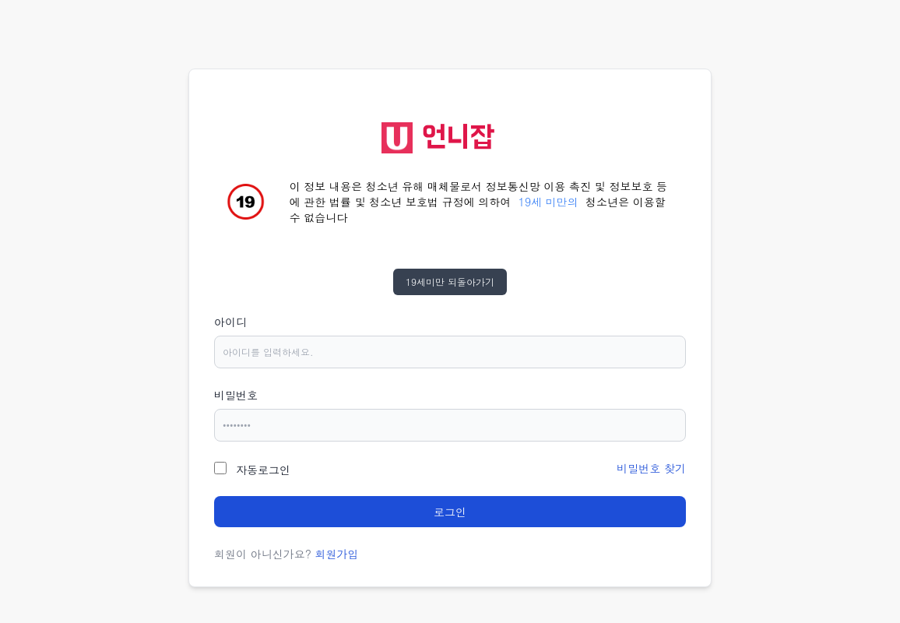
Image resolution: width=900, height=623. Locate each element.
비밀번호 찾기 (651, 468)
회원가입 (337, 553)
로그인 (450, 511)
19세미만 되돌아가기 (450, 281)
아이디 (230, 321)
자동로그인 (263, 469)
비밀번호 (236, 395)
